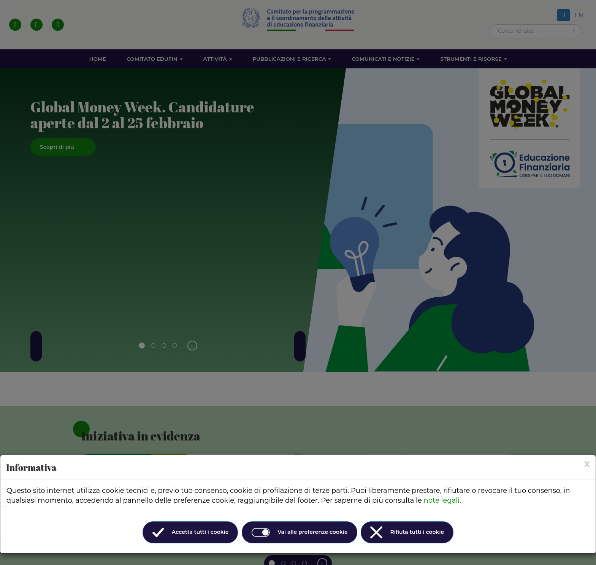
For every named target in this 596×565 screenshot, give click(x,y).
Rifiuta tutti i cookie (407, 532)
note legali (442, 500)
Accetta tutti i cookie (190, 532)
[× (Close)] (587, 464)
